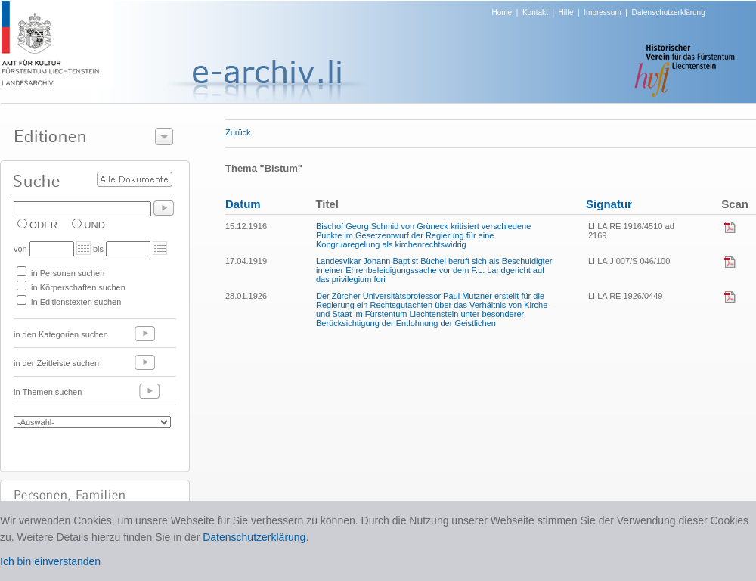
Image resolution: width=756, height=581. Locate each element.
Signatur (609, 203)
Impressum (602, 12)
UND (94, 225)
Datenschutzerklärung (668, 12)
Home (502, 12)
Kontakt (535, 12)
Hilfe (566, 12)
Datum (243, 203)
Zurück (238, 132)
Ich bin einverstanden (50, 561)
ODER (43, 225)
